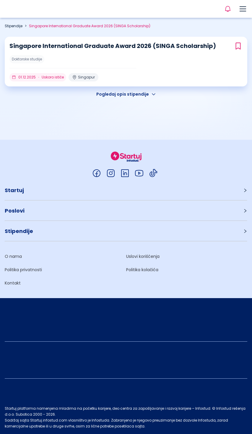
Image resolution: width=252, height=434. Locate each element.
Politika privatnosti (23, 270)
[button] (126, 190)
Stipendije (13, 25)
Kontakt (13, 283)
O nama (13, 256)
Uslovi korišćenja (143, 256)
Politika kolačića (142, 270)
